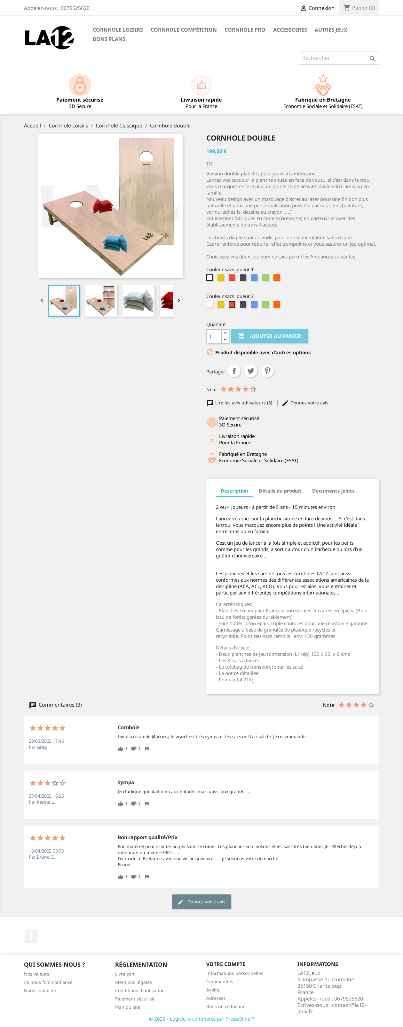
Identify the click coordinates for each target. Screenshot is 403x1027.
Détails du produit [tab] (280, 490)
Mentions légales (133, 982)
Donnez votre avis (304, 403)
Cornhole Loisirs (118, 29)
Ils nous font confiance (48, 982)
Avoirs (212, 990)
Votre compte (225, 964)
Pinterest (267, 370)
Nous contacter (40, 990)
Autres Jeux (331, 29)
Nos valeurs (36, 974)
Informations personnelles (234, 973)
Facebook (31, 936)
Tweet (250, 370)
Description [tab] (234, 490)
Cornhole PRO (245, 29)
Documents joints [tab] (333, 490)
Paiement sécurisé (134, 999)
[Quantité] (214, 336)
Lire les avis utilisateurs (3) (239, 403)
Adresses (216, 998)
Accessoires (290, 29)
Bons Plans (109, 38)
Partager (234, 370)
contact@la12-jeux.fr (331, 1008)
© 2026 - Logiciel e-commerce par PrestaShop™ (201, 1019)
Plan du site (127, 1007)
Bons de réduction (226, 1006)
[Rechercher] (339, 58)
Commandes (219, 981)
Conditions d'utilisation (140, 990)
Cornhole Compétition (184, 29)
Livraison (124, 974)
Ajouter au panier (269, 336)
